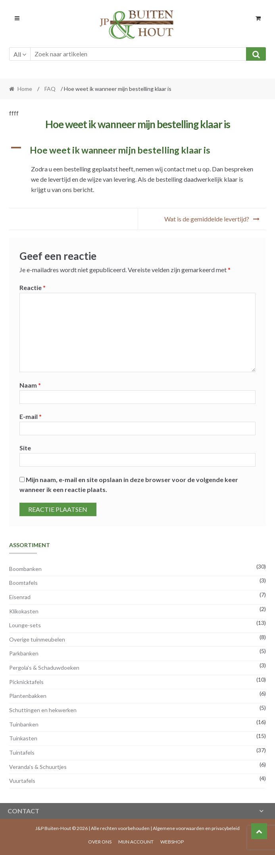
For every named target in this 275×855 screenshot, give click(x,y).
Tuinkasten (23, 738)
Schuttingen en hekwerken (43, 710)
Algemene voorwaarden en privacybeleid (196, 828)
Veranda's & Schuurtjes (38, 766)
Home (24, 88)
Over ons (100, 842)
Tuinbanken (23, 724)
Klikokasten (23, 611)
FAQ (50, 88)
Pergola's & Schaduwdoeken (44, 667)
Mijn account (136, 842)
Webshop (172, 842)
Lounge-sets (25, 625)
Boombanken (25, 568)
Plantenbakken (27, 695)
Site (25, 448)
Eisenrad (20, 597)
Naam (30, 385)
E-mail (30, 416)
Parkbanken (23, 653)
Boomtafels (23, 582)
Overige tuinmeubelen (37, 639)
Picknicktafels (26, 681)
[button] (137, 150)
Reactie (32, 287)
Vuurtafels (22, 780)
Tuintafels (22, 752)
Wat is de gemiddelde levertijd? (206, 219)
